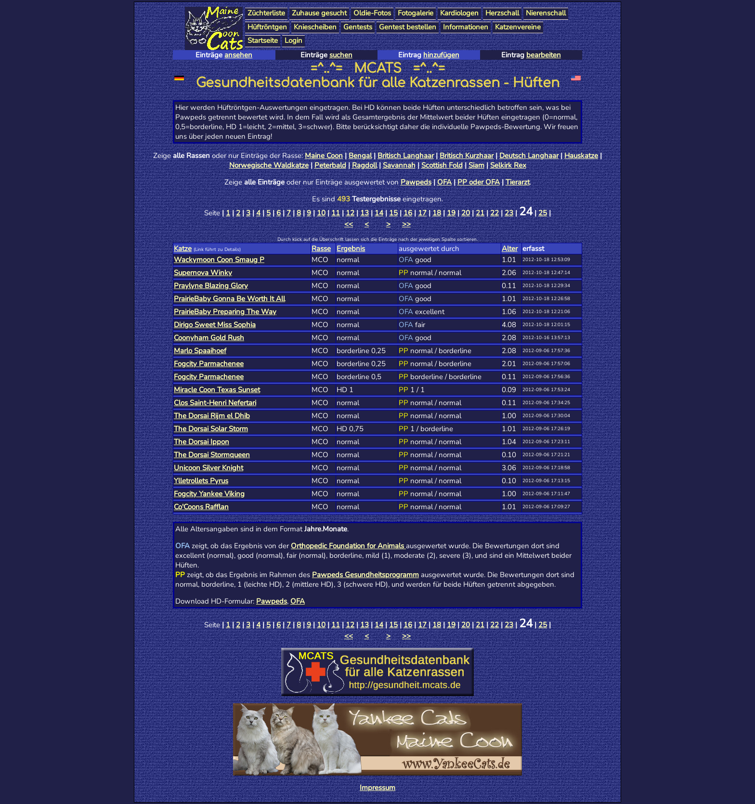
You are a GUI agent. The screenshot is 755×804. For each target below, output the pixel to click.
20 (465, 213)
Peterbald (330, 165)
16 (408, 213)
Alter (510, 248)
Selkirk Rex (508, 165)
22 (494, 213)
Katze (183, 248)
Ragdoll (364, 165)
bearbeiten (543, 55)
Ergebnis (351, 248)
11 (335, 213)
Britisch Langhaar (406, 155)
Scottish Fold (442, 165)
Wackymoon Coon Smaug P (219, 259)
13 (364, 213)
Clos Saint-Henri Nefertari (215, 403)
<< (348, 224)
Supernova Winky (203, 272)
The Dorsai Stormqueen (212, 455)
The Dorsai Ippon (201, 442)
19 (451, 213)
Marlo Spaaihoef (200, 351)
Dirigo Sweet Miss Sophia (215, 325)
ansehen (238, 55)
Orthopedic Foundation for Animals (348, 546)
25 (542, 213)
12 (350, 213)
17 (422, 213)
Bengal (360, 155)
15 (393, 213)
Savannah (399, 165)
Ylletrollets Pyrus (201, 481)
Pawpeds (416, 182)
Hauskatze (581, 155)
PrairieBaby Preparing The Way (225, 311)
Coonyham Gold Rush (209, 338)
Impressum (377, 787)
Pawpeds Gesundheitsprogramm (365, 575)
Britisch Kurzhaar (467, 155)
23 (509, 213)
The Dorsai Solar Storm (211, 429)
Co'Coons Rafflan (201, 507)
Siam (476, 165)
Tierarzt (518, 182)
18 (436, 213)
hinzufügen (441, 55)
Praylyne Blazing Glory (211, 285)
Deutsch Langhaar (529, 155)
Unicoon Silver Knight (208, 468)
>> (406, 224)
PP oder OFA (478, 182)
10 (321, 213)
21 (480, 213)
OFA (444, 182)
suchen (340, 55)
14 (379, 213)
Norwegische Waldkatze (269, 165)
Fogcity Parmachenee (209, 364)
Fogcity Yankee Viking (209, 494)
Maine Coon (324, 155)
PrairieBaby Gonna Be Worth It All (229, 298)
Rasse (321, 248)
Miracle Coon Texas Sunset (217, 390)
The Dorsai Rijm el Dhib (212, 416)
